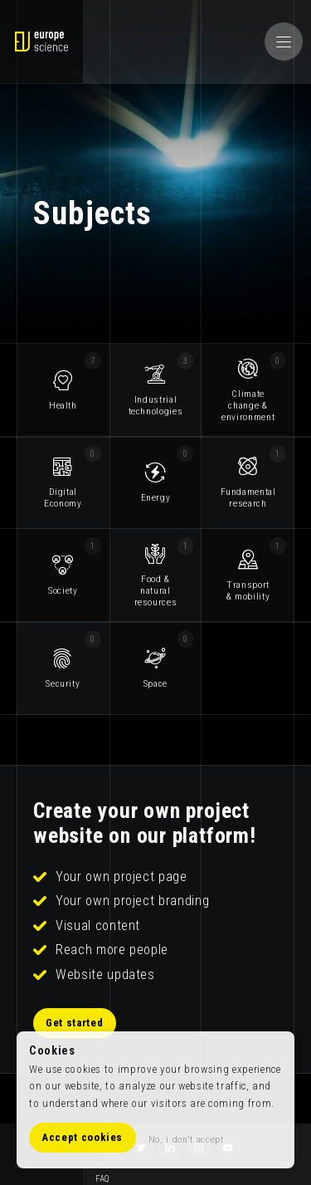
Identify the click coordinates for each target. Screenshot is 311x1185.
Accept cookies (82, 1138)
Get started (75, 1023)
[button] (284, 41)
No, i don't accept (186, 1139)
